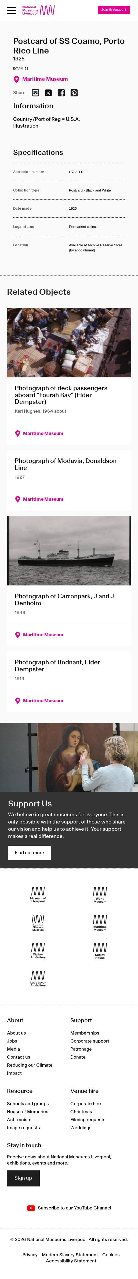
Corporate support (89, 1041)
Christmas (81, 1111)
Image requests (23, 1127)
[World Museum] (100, 895)
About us (16, 1033)
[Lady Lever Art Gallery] (38, 979)
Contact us (18, 1057)
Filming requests (88, 1119)
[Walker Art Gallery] (38, 951)
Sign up (23, 1178)
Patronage (81, 1049)
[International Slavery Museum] (38, 923)
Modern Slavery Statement (70, 1255)
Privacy (30, 1255)
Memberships (84, 1033)
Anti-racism (19, 1119)
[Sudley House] (100, 951)
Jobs (12, 1041)
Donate (78, 1057)
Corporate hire (85, 1103)
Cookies (111, 1255)
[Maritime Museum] (100, 923)
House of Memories (27, 1111)
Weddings (81, 1127)
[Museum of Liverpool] (38, 895)
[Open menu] (11, 10)
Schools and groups (28, 1103)
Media (13, 1049)
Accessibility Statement (71, 1261)
